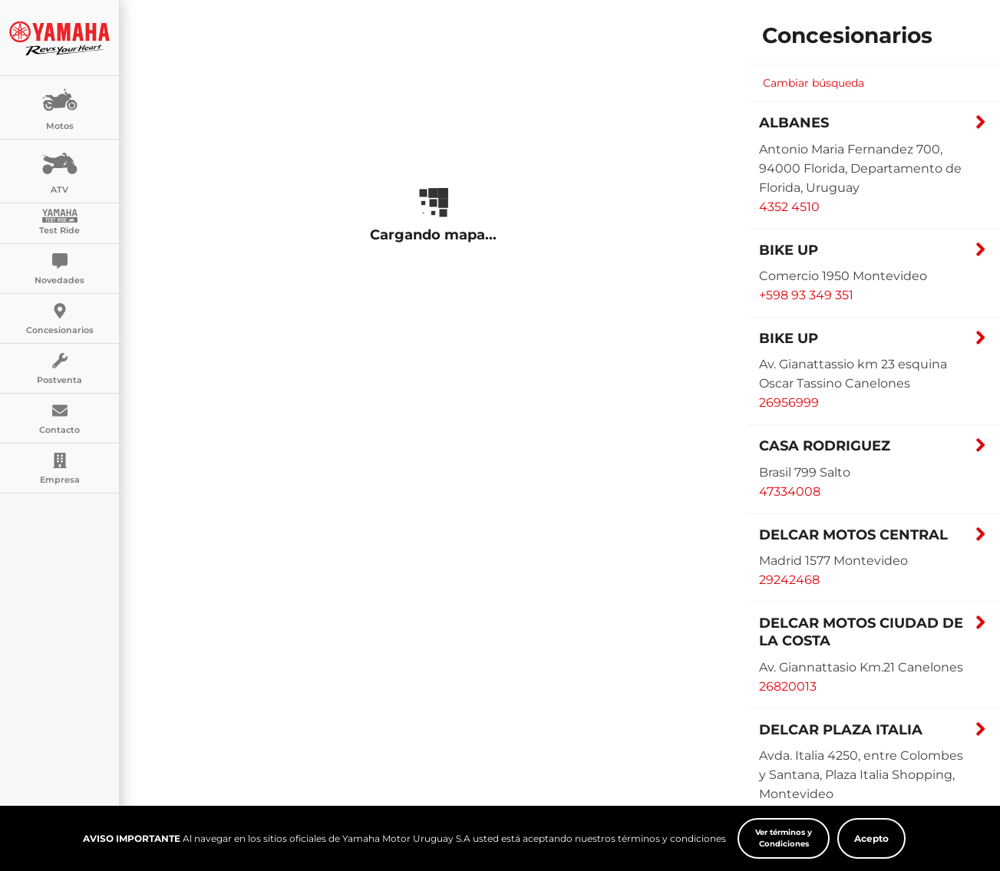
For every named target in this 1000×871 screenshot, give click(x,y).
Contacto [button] (59, 419)
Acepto (871, 840)
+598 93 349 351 (806, 295)
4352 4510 (789, 207)
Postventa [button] (59, 369)
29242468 (789, 579)
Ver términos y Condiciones (783, 840)
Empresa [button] (60, 469)
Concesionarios (60, 319)
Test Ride (59, 222)
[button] (873, 126)
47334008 (789, 491)
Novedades (59, 269)
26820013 (788, 686)
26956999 (789, 402)
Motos (59, 106)
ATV (59, 170)
